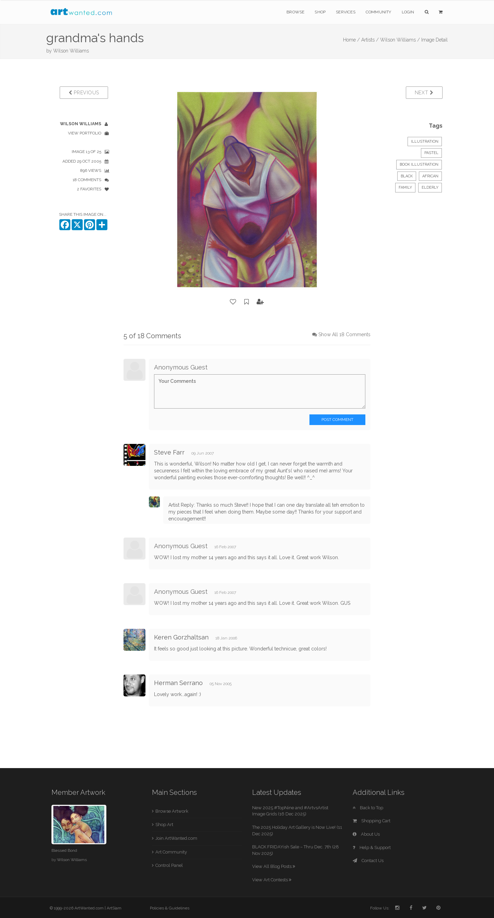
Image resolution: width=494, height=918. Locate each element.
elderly (430, 187)
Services (345, 12)
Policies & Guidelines (169, 908)
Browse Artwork (171, 811)
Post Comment (337, 419)
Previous (84, 92)
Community (378, 12)
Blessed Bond (64, 850)
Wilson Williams (71, 51)
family (405, 187)
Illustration (424, 141)
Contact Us (368, 860)
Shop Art (164, 824)
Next (424, 92)
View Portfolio (84, 133)
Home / (351, 40)
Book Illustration (419, 164)
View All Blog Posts (273, 866)
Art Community (171, 852)
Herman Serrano (178, 682)
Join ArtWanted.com (176, 838)
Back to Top (368, 807)
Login (408, 12)
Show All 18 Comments (344, 334)
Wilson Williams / (400, 40)
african (430, 176)
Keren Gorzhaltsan (181, 637)
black (407, 176)
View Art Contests (271, 879)
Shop (320, 12)
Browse (295, 12)
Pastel (431, 153)
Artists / (370, 40)
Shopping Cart (371, 820)
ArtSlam (114, 908)
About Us (366, 834)
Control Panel (169, 865)
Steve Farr (169, 452)
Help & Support (372, 847)
